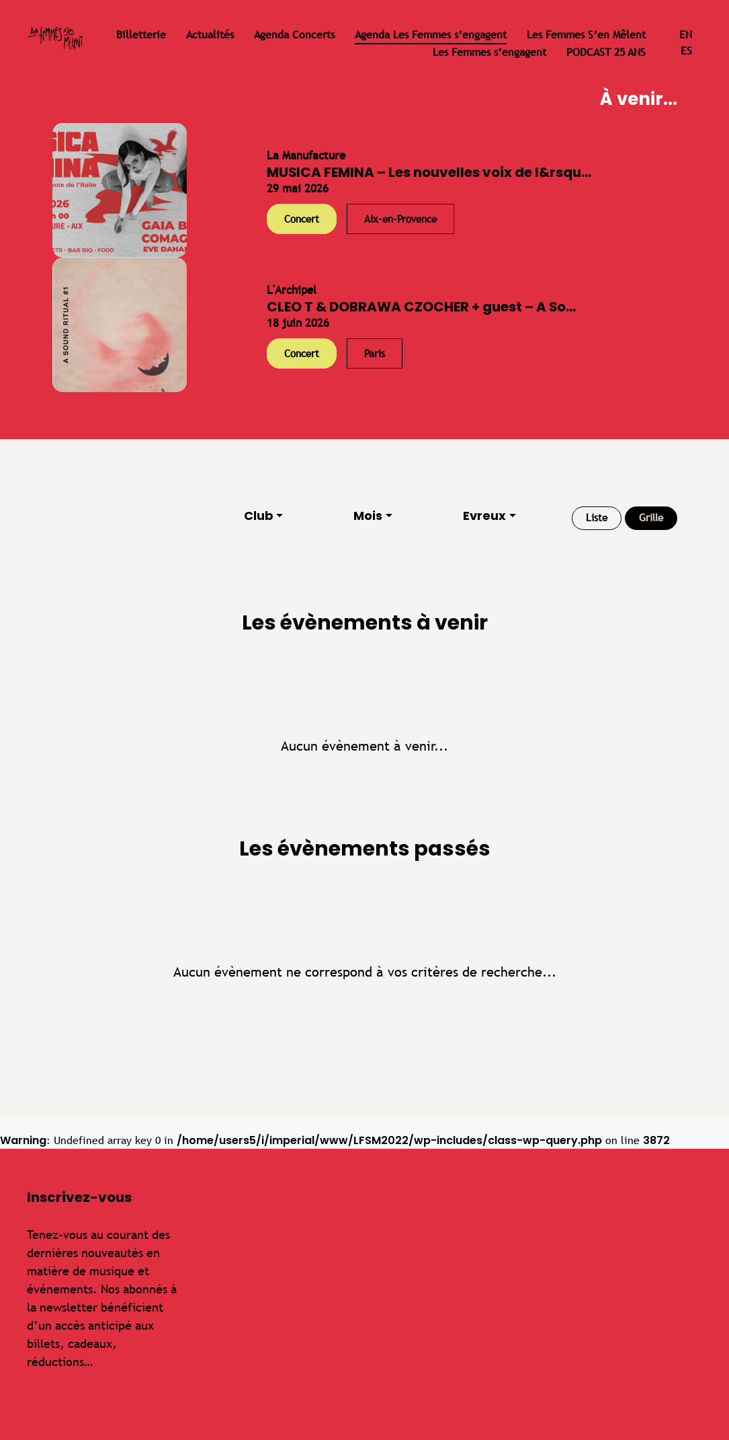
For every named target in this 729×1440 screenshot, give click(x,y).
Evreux (484, 515)
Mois (367, 515)
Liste (596, 517)
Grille (651, 517)
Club (258, 515)
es (686, 50)
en (685, 34)
